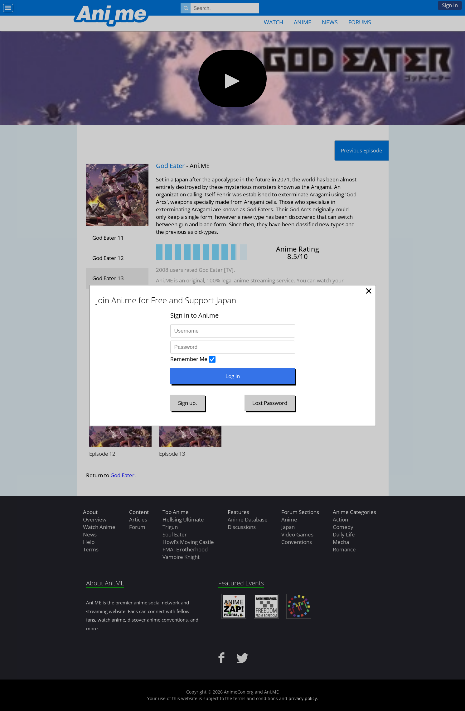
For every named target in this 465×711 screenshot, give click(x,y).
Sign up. (187, 402)
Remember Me (188, 359)
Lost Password (269, 402)
